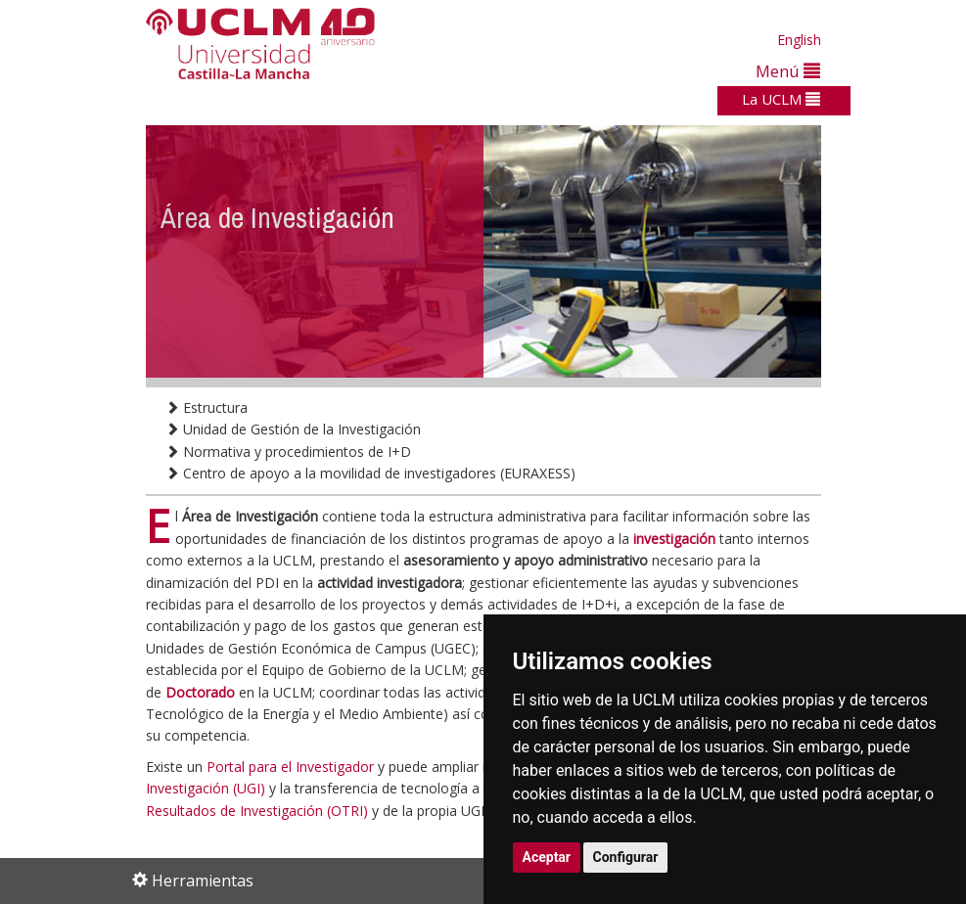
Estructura (206, 407)
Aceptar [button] (547, 857)
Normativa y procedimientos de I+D (288, 451)
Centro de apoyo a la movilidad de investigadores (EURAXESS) (370, 473)
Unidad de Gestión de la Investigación (293, 429)
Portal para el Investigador (290, 766)
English (799, 39)
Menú (788, 71)
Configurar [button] (626, 857)
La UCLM (781, 99)
